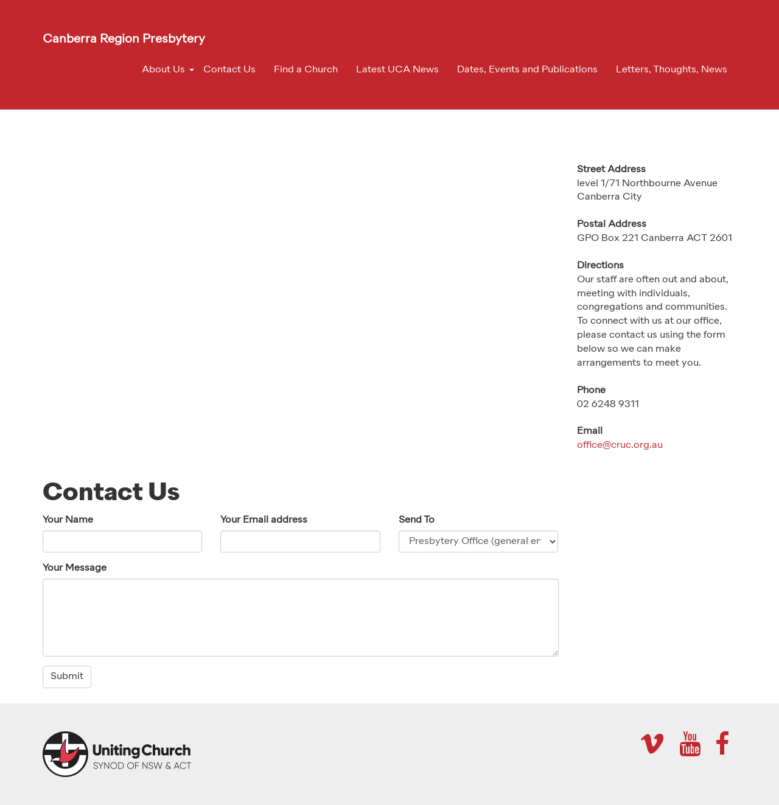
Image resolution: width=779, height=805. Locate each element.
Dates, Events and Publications (527, 70)
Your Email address (263, 520)
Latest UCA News (397, 70)
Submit (67, 676)
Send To (417, 520)
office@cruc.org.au (620, 445)
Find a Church (306, 70)
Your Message (75, 568)
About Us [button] (163, 70)
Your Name (68, 520)
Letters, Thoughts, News (671, 70)
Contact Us (229, 70)
